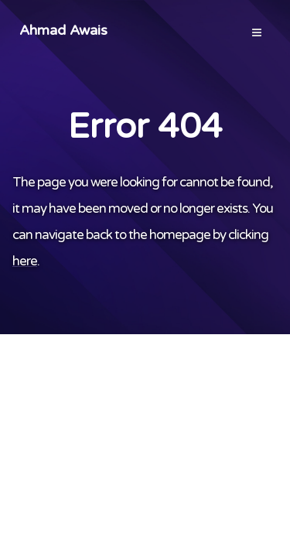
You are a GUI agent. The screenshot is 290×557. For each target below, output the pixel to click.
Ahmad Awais (63, 30)
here (24, 261)
